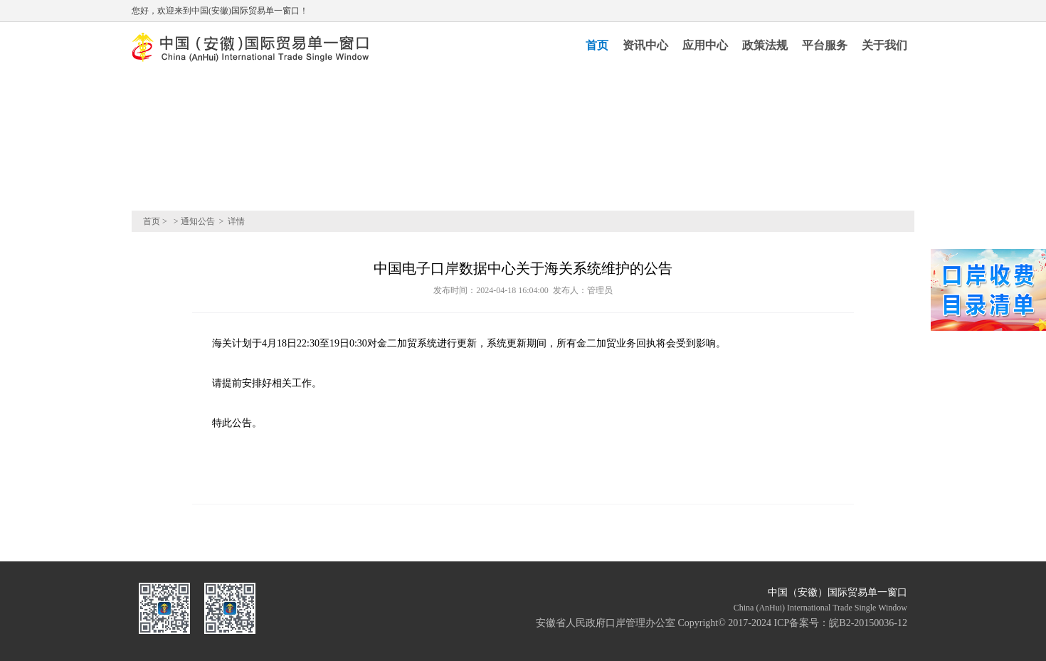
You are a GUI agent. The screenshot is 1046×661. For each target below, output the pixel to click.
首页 (597, 45)
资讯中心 (645, 45)
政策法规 (765, 45)
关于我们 (884, 45)
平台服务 (824, 45)
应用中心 (705, 45)
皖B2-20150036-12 (868, 623)
